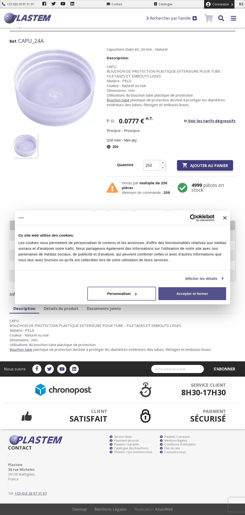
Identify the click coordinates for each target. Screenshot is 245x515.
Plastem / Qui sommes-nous (131, 452)
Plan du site (170, 448)
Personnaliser (122, 294)
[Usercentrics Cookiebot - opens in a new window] (193, 217)
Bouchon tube (118, 100)
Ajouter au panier (205, 165)
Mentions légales (173, 441)
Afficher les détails (201, 278)
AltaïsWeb (164, 509)
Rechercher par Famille (171, 18)
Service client (121, 437)
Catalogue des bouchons (129, 448)
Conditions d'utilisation (178, 444)
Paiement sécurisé (124, 441)
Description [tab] (24, 308)
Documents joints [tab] (104, 308)
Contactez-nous (173, 452)
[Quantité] (151, 165)
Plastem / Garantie (124, 444)
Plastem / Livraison (175, 437)
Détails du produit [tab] (61, 308)
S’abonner (227, 369)
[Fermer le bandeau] (225, 217)
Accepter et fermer (192, 294)
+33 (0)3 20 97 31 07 (18, 4)
